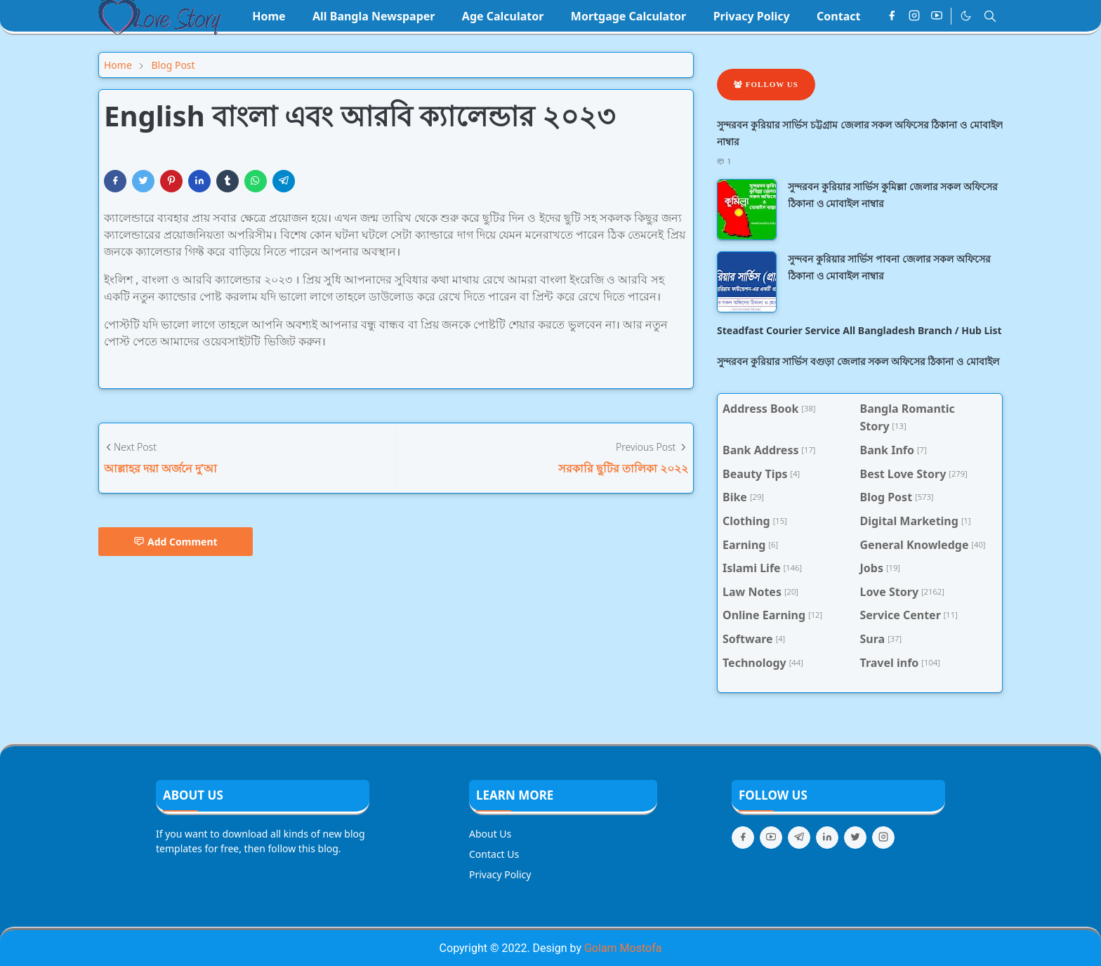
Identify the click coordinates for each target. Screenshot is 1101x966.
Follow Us (766, 84)
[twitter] (855, 837)
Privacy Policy (500, 874)
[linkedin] (827, 837)
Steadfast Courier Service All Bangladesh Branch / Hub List (859, 330)
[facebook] (892, 16)
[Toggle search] (990, 16)
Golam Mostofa (622, 948)
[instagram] (914, 16)
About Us (490, 833)
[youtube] (936, 16)
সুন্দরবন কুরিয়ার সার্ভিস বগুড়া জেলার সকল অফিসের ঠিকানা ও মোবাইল (858, 361)
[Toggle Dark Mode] (965, 15)
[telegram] (799, 837)
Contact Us (494, 854)
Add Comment (175, 541)
